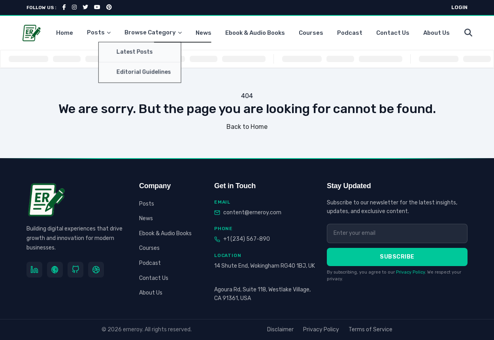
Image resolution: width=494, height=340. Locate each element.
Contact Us (392, 32)
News (203, 32)
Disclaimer (280, 329)
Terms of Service (370, 329)
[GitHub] (75, 270)
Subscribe (397, 256)
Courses (311, 32)
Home (64, 32)
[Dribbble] (96, 270)
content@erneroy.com (252, 212)
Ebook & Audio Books (255, 32)
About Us (436, 32)
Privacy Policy (410, 272)
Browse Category (153, 32)
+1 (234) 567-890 (246, 239)
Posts (99, 32)
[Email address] (397, 233)
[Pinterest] (55, 270)
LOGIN (459, 7)
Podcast (349, 32)
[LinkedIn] (34, 270)
